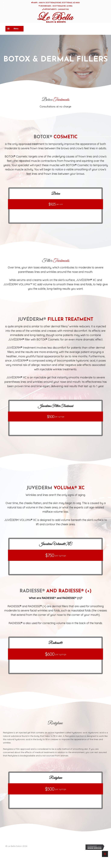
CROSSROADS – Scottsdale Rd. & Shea (55, 6)
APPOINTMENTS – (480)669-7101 (55, 9)
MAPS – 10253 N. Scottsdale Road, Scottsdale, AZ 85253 (55, 3)
